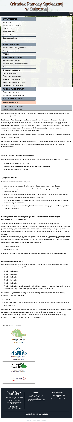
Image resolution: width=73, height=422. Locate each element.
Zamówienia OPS (9, 32)
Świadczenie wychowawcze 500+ (14, 82)
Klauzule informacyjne (10, 35)
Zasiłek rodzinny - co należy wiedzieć (15, 64)
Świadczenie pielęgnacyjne (12, 76)
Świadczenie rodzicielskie (11, 70)
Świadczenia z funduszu (11, 92)
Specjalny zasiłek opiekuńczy (12, 79)
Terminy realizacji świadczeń (12, 25)
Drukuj (20, 109)
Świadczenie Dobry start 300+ (13, 86)
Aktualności (7, 22)
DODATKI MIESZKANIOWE (13, 99)
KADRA (5, 41)
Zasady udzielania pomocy (12, 51)
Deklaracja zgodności (10, 38)
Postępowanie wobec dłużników (13, 95)
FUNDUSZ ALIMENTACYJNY (13, 89)
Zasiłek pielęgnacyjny (10, 73)
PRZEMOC (6, 54)
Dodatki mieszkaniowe (10, 102)
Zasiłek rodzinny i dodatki (11, 61)
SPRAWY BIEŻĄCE (10, 19)
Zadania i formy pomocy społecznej (14, 48)
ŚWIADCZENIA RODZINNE (13, 57)
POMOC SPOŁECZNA (11, 44)
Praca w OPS (7, 28)
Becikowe (6, 67)
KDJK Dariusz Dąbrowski (39, 420)
